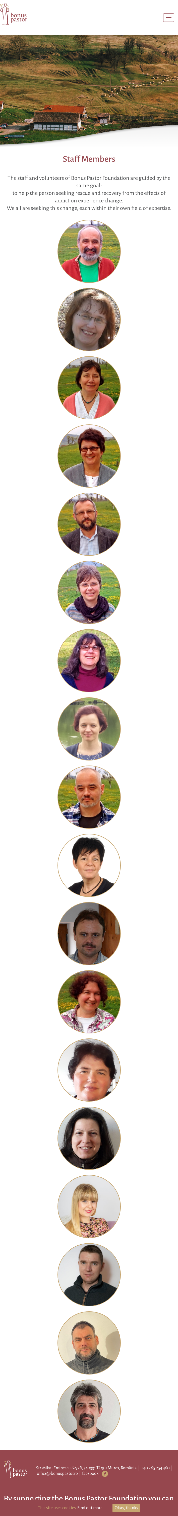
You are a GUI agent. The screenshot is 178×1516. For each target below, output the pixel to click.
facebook (90, 1473)
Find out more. (90, 1508)
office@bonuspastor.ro (57, 1473)
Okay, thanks (126, 1508)
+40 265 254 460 (155, 1468)
